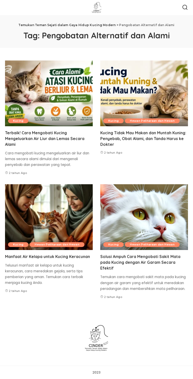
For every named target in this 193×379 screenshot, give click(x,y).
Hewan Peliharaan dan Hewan (152, 120)
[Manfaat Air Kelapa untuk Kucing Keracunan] (49, 217)
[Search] (185, 7)
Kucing (18, 120)
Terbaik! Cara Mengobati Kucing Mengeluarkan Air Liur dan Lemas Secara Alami (45, 138)
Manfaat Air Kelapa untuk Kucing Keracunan (47, 256)
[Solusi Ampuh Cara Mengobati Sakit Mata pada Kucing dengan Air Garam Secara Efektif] (144, 217)
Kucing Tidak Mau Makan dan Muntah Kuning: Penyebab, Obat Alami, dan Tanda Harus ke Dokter (143, 138)
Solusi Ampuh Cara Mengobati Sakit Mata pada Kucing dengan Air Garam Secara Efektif (140, 262)
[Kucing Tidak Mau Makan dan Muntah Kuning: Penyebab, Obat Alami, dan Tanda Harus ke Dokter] (144, 93)
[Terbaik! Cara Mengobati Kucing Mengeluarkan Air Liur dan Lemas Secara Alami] (49, 93)
